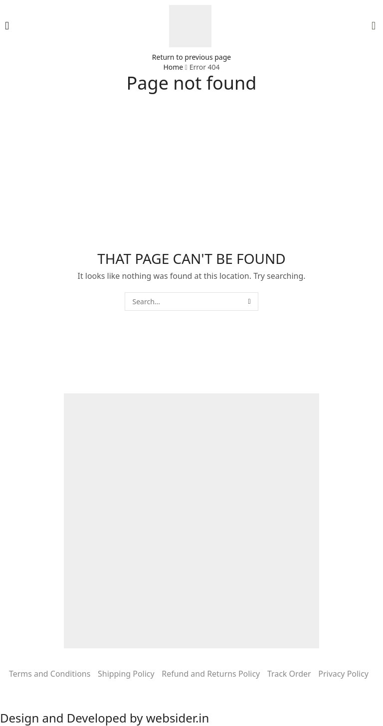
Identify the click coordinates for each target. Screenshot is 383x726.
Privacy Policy (343, 673)
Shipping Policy (126, 673)
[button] (7, 25)
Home (173, 67)
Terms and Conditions (49, 673)
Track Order (289, 673)
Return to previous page (191, 57)
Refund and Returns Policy (211, 673)
